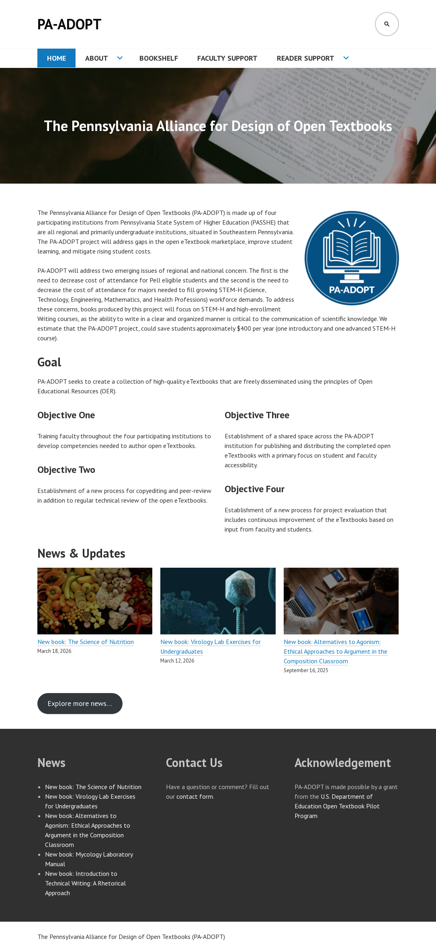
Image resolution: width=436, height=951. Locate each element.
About (96, 58)
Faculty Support (227, 58)
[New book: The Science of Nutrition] (95, 602)
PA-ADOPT (69, 23)
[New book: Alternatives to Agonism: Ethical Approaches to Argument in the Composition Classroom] (341, 602)
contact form (194, 796)
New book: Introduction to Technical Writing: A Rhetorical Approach (85, 883)
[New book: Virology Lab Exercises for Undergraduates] (218, 602)
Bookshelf (158, 58)
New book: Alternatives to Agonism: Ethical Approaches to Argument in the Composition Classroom (335, 651)
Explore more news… (79, 703)
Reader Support (305, 58)
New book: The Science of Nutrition (85, 642)
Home (56, 58)
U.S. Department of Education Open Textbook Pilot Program (337, 806)
